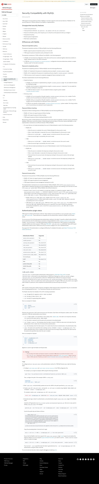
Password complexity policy (87, 19)
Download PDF (26, 16)
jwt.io (55, 465)
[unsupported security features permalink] (45, 25)
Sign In (86, 4)
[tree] (9, 70)
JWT (83, 28)
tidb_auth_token (84, 26)
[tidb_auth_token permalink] (35, 272)
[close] (96, 474)
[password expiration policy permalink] (38, 45)
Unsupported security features (86, 14)
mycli (62, 449)
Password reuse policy (85, 23)
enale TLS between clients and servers (55, 360)
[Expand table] (76, 232)
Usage (83, 30)
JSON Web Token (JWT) (60, 274)
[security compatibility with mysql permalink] (55, 13)
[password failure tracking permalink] (37, 108)
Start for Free (93, 4)
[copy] (76, 304)
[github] (77, 474)
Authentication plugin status (85, 25)
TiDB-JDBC (48, 224)
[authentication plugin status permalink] (43, 210)
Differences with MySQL (85, 16)
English (93, 7)
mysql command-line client (47, 451)
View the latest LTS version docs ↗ (68, 1)
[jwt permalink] (25, 285)
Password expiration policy (86, 18)
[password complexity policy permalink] (39, 66)
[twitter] (80, 474)
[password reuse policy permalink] (36, 173)
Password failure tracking (86, 21)
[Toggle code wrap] (74, 304)
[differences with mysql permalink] (40, 42)
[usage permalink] (26, 365)
